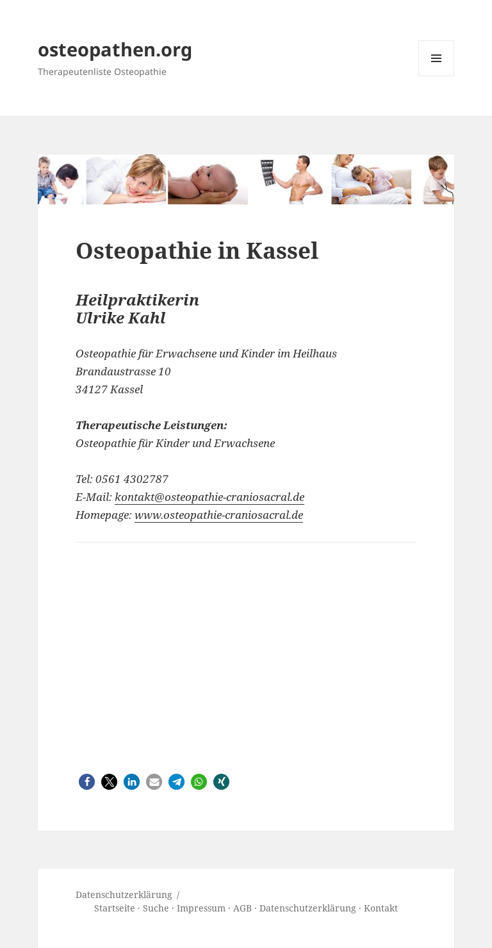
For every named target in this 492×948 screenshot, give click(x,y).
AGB (242, 908)
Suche (156, 908)
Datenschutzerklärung (307, 908)
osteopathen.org (115, 49)
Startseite (114, 908)
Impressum (201, 908)
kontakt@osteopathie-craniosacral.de (209, 496)
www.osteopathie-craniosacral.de (219, 514)
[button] (87, 782)
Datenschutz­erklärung (124, 894)
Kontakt (381, 908)
